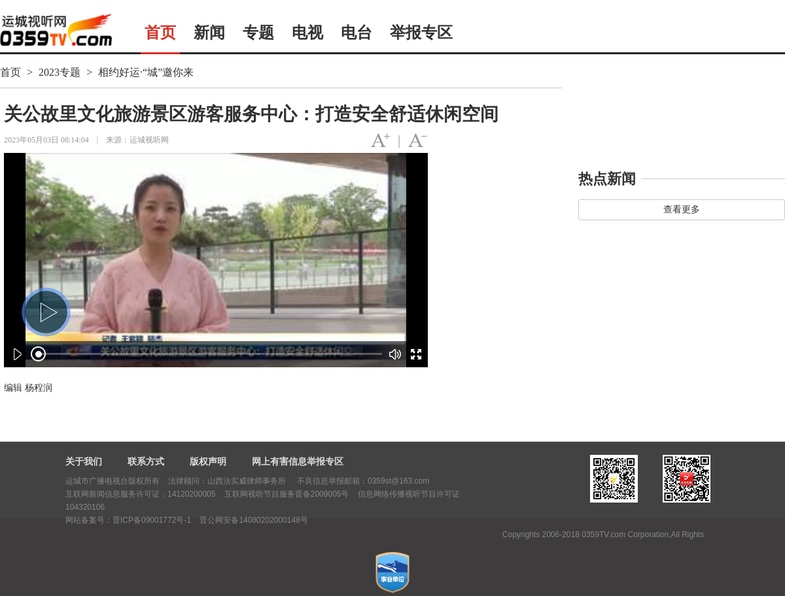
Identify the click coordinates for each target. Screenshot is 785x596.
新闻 (209, 32)
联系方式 (146, 461)
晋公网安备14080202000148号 (253, 520)
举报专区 (421, 32)
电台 (356, 32)
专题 (258, 32)
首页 (160, 32)
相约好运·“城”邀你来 (146, 72)
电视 (307, 32)
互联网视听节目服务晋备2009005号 (286, 494)
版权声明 (208, 461)
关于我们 (83, 461)
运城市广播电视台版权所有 (112, 481)
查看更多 (681, 209)
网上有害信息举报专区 (297, 461)
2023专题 (59, 72)
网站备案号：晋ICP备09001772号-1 (128, 520)
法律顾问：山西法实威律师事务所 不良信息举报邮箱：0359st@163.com (298, 481)
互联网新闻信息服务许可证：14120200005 (140, 494)
